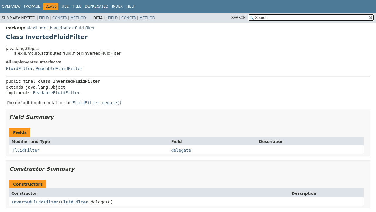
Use (65, 6)
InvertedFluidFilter (34, 202)
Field (44, 18)
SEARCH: (239, 18)
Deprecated (96, 6)
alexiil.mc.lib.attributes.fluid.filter (60, 28)
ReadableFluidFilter (59, 68)
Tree (76, 6)
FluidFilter (19, 68)
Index (117, 6)
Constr (59, 18)
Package (32, 6)
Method (78, 18)
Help (130, 6)
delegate (181, 150)
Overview (11, 6)
